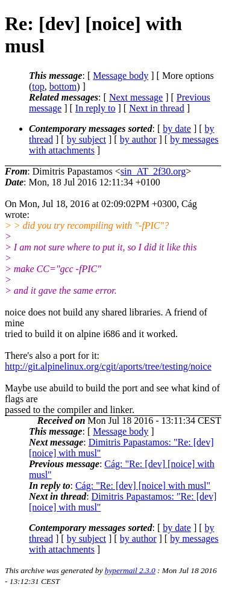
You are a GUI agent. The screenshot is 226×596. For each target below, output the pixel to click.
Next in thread (156, 108)
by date (177, 128)
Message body (120, 75)
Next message (136, 97)
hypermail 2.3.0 (130, 570)
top (38, 86)
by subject (86, 139)
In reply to (95, 108)
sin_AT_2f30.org (153, 171)
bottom (63, 86)
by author (138, 139)
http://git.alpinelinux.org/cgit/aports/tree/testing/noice (108, 366)
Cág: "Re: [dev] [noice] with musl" (142, 485)
